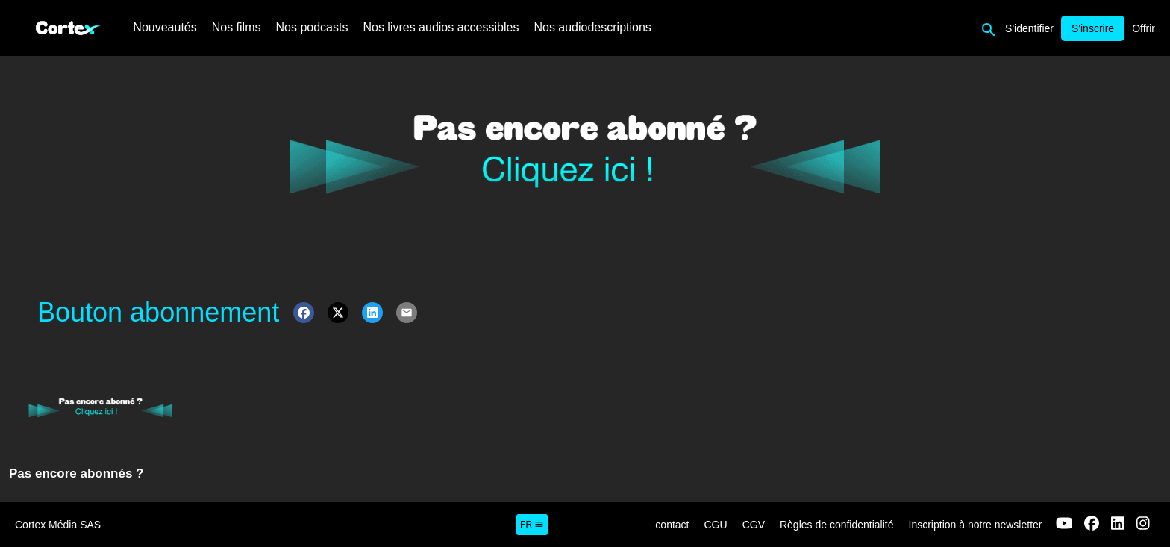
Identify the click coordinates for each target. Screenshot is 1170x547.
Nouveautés (164, 27)
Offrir (1143, 28)
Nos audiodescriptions (592, 27)
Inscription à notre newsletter (975, 525)
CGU (716, 525)
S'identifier (1029, 28)
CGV (753, 525)
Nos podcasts (312, 27)
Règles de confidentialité (837, 525)
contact (672, 525)
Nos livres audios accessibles (441, 27)
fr (532, 524)
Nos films (236, 27)
